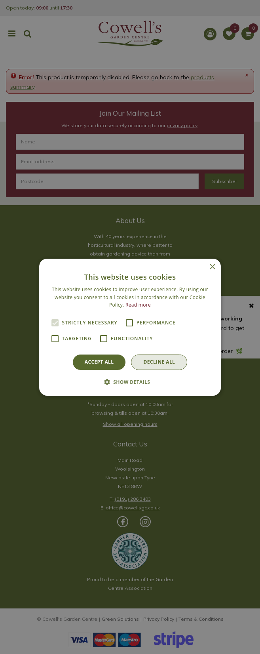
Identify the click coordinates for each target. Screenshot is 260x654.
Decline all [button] (159, 361)
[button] (130, 382)
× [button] (212, 267)
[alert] (130, 327)
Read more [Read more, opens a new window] (138, 304)
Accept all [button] (99, 361)
